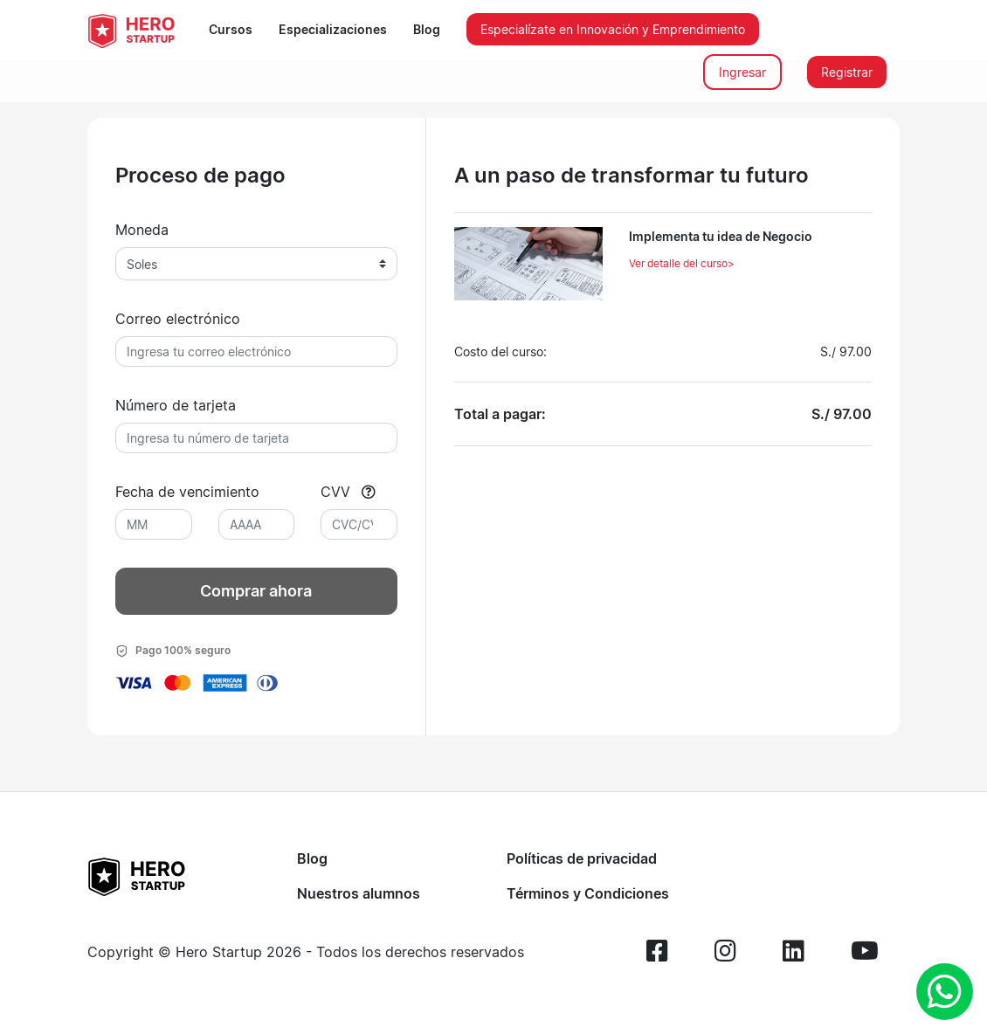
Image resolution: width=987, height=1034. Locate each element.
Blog (426, 29)
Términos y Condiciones (588, 893)
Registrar (847, 72)
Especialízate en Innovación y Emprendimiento (612, 29)
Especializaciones (333, 29)
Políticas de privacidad (582, 858)
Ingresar (742, 72)
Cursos (230, 29)
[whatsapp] (944, 991)
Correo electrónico (177, 318)
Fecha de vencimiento (187, 491)
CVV (348, 491)
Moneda (142, 229)
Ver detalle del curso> (682, 263)
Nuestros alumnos (358, 893)
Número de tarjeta (175, 405)
